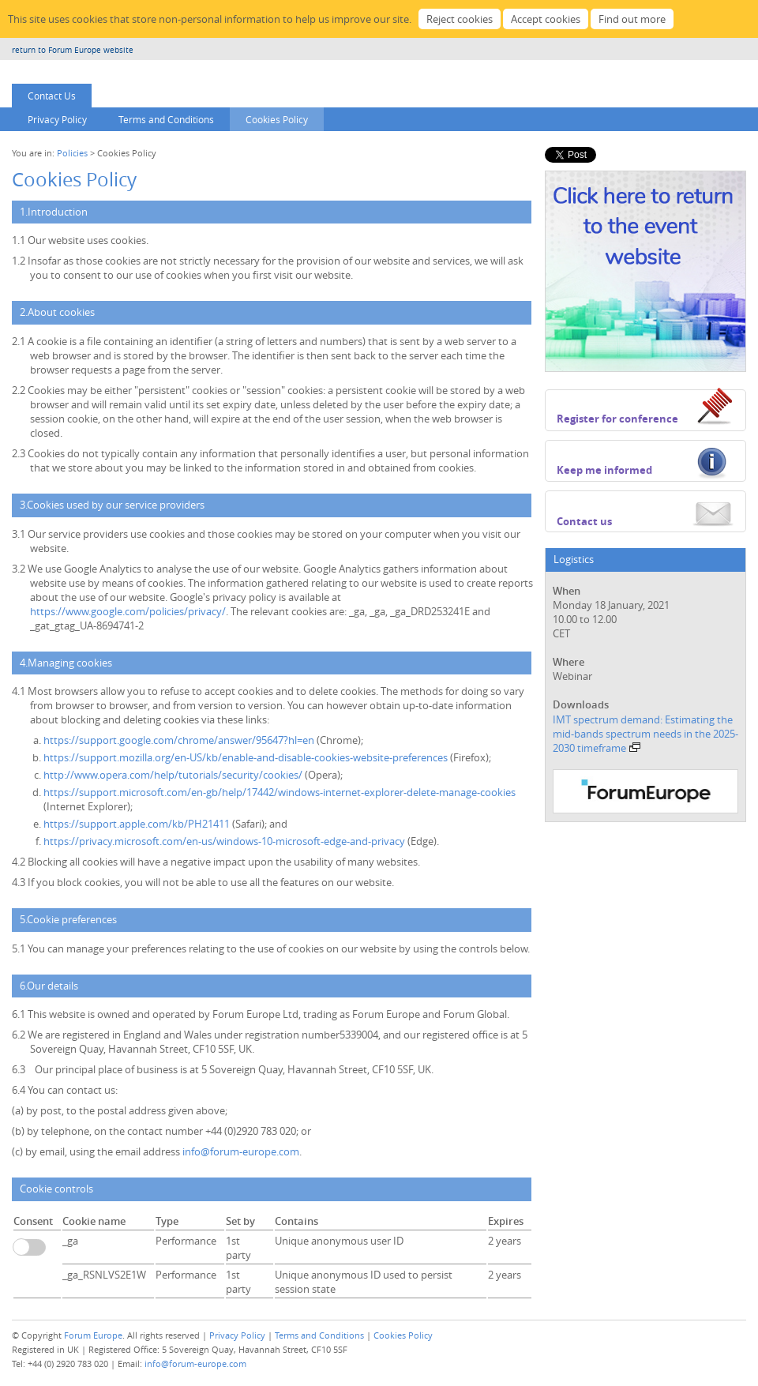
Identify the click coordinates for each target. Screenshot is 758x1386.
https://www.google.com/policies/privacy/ (128, 611)
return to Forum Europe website (72, 50)
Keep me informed (604, 470)
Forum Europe (93, 1335)
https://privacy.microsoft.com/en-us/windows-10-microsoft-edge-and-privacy (225, 841)
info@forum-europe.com (240, 1151)
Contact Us (52, 95)
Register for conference (617, 418)
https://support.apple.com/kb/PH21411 (136, 824)
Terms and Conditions (166, 119)
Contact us (584, 521)
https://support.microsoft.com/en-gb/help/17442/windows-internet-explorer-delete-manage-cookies (279, 792)
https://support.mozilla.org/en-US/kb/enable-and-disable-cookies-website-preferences (246, 757)
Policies (72, 153)
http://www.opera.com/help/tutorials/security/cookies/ (174, 775)
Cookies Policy (277, 119)
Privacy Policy (57, 119)
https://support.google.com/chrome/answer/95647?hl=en (180, 740)
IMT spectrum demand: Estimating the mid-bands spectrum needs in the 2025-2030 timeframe (645, 733)
